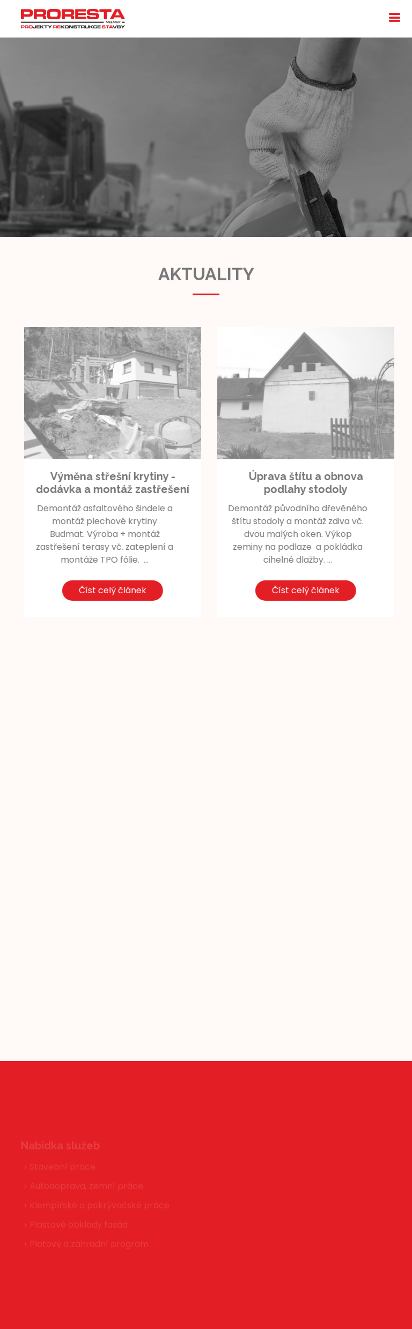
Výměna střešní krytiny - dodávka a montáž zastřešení (93, 483)
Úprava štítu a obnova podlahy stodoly (286, 483)
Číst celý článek (93, 590)
